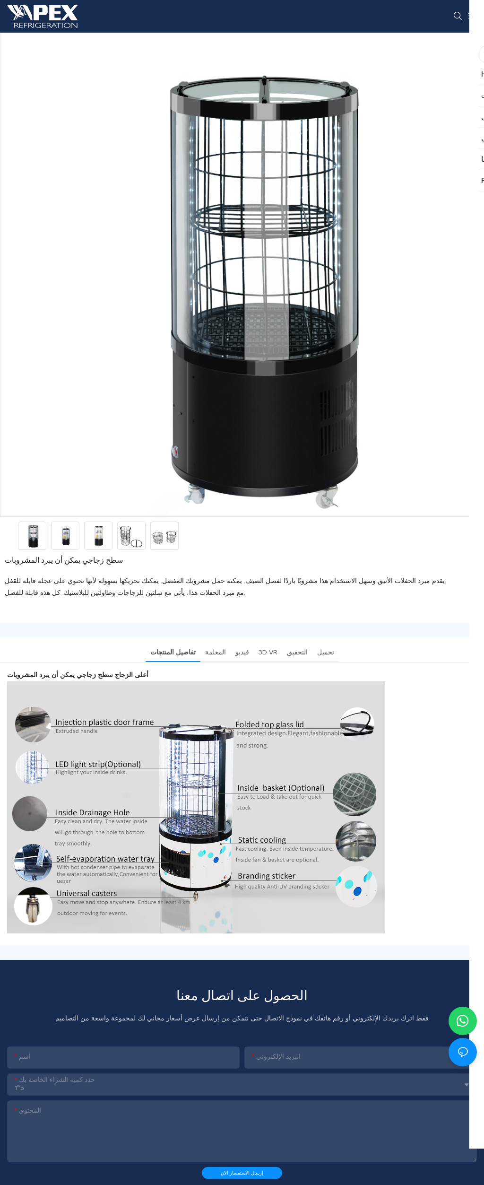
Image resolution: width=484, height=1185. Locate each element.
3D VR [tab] (268, 652)
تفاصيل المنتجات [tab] (173, 652)
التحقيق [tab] (297, 652)
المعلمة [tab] (215, 652)
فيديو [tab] (242, 652)
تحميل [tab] (325, 652)
